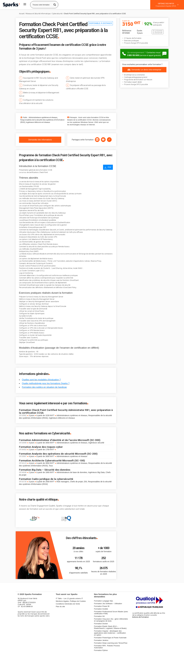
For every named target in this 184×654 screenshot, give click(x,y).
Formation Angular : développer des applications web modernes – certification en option (110, 633)
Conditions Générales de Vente (68, 604)
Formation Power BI (101, 606)
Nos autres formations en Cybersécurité (44, 433)
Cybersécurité (57, 14)
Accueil (21, 14)
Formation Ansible (101, 609)
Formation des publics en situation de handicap (44, 387)
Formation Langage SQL (103, 601)
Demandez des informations (40, 140)
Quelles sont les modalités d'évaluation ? (41, 380)
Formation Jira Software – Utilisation (108, 604)
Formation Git (99, 616)
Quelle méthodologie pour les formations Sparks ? (46, 383)
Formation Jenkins (101, 640)
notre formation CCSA (95, 117)
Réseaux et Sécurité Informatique (38, 14)
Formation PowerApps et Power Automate (110, 638)
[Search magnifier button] (54, 4)
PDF (107, 167)
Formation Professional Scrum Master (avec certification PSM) (111, 613)
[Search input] (42, 4)
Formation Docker (101, 624)
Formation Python (101, 650)
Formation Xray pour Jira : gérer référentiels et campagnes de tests (111, 620)
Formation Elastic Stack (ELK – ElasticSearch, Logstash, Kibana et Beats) (110, 627)
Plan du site (60, 606)
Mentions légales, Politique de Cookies (71, 601)
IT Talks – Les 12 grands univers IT (69, 598)
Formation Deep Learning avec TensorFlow (110, 643)
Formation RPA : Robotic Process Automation (107, 647)
